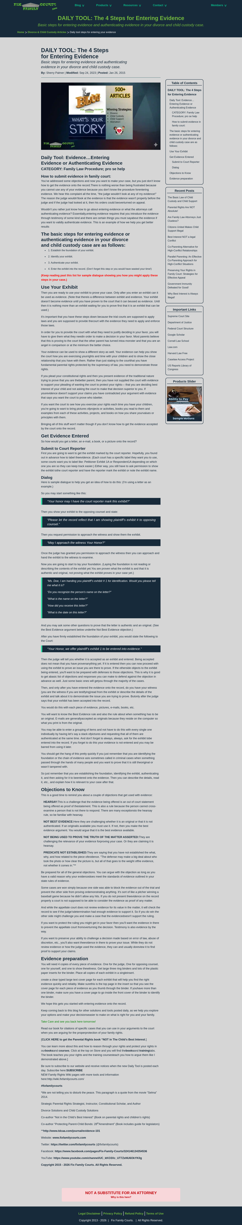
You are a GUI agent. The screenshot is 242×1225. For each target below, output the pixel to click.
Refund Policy (134, 1213)
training (144, 1050)
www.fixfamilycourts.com (69, 1137)
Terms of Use (155, 1213)
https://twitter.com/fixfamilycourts (73, 1144)
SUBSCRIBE (74, 1070)
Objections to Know (180, 173)
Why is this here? (121, 1197)
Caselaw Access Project (181, 359)
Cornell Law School (178, 341)
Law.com (172, 347)
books (49, 1050)
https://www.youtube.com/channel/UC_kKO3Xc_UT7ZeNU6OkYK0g (98, 1158)
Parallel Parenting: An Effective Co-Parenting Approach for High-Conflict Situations (184, 260)
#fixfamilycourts (51, 1085)
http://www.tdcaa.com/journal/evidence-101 (71, 1130)
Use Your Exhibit (178, 151)
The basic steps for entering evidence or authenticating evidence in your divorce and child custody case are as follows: (185, 138)
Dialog (175, 167)
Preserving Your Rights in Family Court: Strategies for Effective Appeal (183, 274)
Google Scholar (176, 334)
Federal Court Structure (180, 328)
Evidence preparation (181, 178)
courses (64, 1050)
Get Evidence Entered (181, 157)
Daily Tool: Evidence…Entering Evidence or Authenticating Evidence (182, 104)
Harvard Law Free (177, 353)
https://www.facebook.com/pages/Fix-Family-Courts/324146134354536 (101, 1151)
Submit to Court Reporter (185, 162)
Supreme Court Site (178, 316)
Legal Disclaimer (89, 1213)
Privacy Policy (112, 1213)
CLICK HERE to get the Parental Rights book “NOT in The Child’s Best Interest (93, 1039)
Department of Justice (180, 322)
